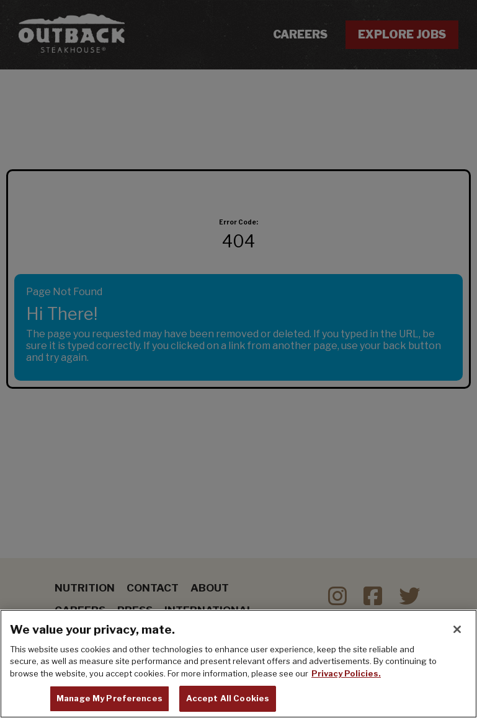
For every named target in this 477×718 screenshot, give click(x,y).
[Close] (457, 630)
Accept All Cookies (227, 699)
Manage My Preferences (109, 699)
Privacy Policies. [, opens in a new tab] (346, 675)
